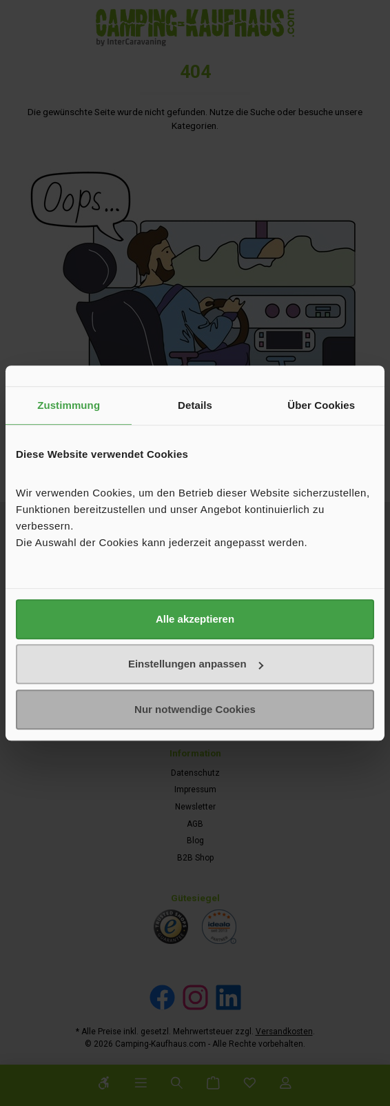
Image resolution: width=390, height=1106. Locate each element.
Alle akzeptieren (195, 619)
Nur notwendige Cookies (195, 709)
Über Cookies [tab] (321, 405)
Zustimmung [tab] (68, 405)
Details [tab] (195, 405)
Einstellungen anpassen (195, 664)
